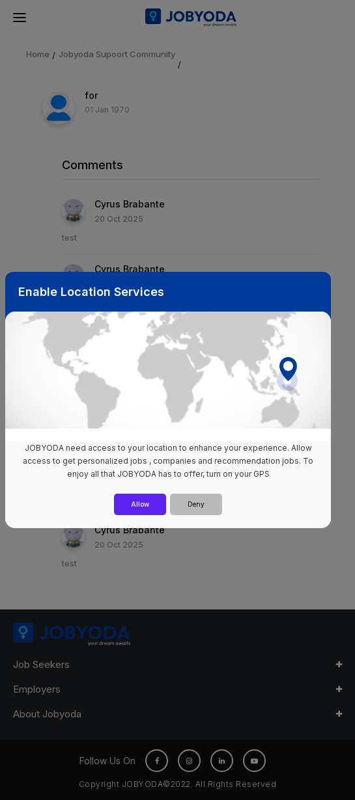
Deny (196, 504)
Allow (140, 504)
